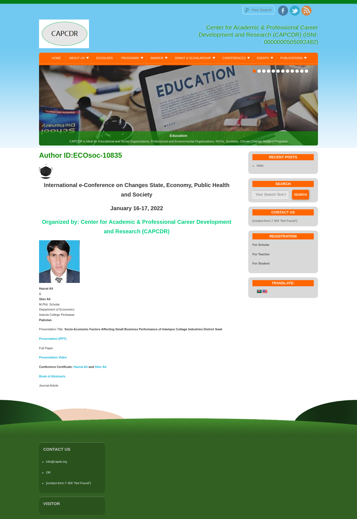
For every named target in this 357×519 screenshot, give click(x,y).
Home (56, 58)
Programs (130, 58)
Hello (260, 165)
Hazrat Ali (81, 366)
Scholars (104, 58)
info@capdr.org (56, 461)
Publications (291, 58)
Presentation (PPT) (52, 338)
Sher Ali (100, 366)
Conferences (234, 58)
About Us (77, 58)
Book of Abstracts (52, 376)
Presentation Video (53, 357)
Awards (156, 58)
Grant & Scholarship (193, 58)
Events (263, 58)
